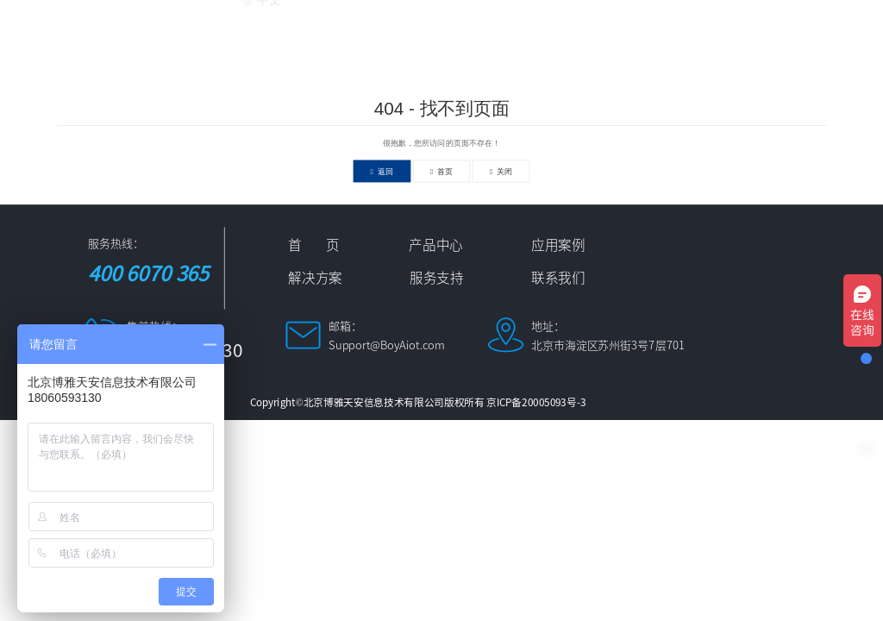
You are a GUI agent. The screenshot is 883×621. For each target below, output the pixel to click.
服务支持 (723, 27)
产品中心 (354, 27)
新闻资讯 (631, 27)
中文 (261, 65)
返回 (382, 170)
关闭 (501, 170)
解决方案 (539, 27)
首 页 (275, 27)
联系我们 (815, 27)
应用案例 (446, 27)
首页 (442, 170)
